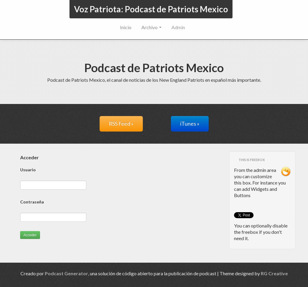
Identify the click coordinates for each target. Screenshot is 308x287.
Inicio (125, 27)
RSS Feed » (121, 124)
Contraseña (32, 201)
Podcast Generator (66, 273)
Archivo (151, 27)
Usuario (28, 169)
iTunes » (189, 124)
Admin (178, 27)
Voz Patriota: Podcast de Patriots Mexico (151, 9)
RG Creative (274, 273)
